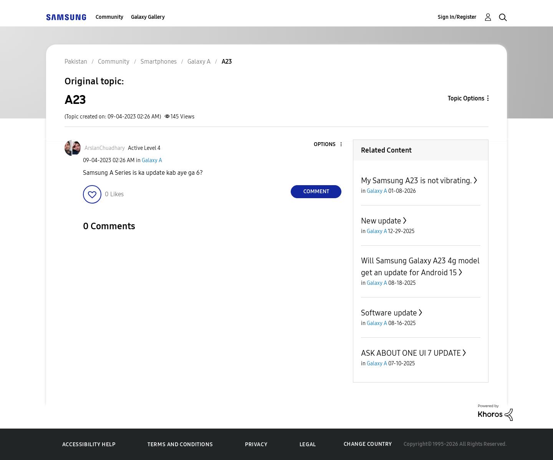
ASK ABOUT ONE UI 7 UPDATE (411, 353)
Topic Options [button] (466, 98)
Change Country (368, 444)
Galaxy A (152, 160)
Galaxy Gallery (148, 17)
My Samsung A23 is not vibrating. (416, 180)
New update (381, 220)
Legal (308, 444)
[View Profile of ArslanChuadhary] (104, 148)
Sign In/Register (457, 17)
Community (109, 17)
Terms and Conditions (180, 444)
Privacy (256, 444)
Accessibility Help (89, 444)
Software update (389, 312)
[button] (328, 144)
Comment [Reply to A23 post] (316, 191)
